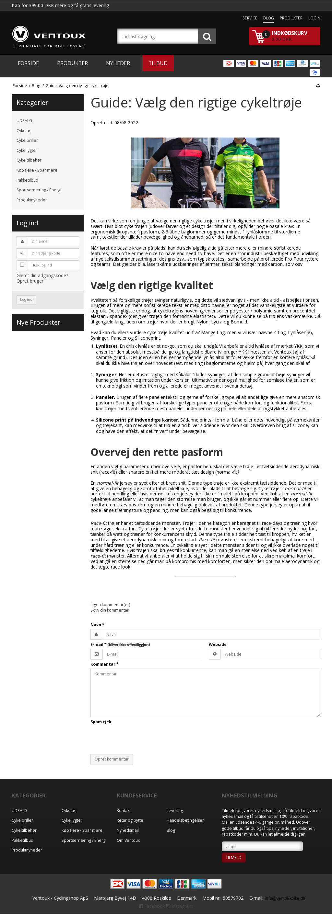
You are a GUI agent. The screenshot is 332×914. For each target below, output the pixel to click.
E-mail (120, 644)
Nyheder (118, 63)
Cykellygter (27, 150)
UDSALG (24, 120)
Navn (97, 624)
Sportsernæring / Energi (39, 190)
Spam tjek (101, 721)
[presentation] (139, 739)
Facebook (152, 906)
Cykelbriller (27, 140)
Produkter (72, 63)
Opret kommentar (112, 759)
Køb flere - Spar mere (37, 170)
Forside (28, 63)
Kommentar (104, 664)
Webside (218, 644)
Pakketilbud (27, 180)
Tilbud (158, 63)
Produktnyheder (32, 200)
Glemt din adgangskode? (42, 275)
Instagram (179, 906)
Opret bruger (30, 281)
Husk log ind (41, 265)
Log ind (26, 299)
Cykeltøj (24, 130)
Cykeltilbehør (29, 160)
